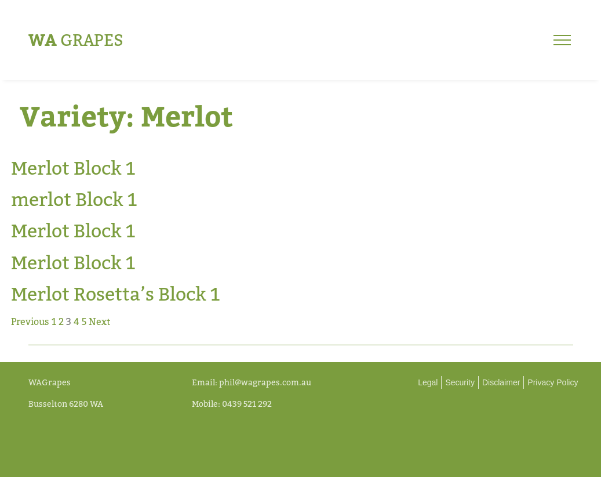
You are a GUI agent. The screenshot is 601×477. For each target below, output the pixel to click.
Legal (428, 382)
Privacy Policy (552, 382)
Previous (30, 321)
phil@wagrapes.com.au (265, 382)
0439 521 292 (247, 404)
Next (99, 321)
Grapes (75, 39)
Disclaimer (501, 382)
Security (460, 382)
